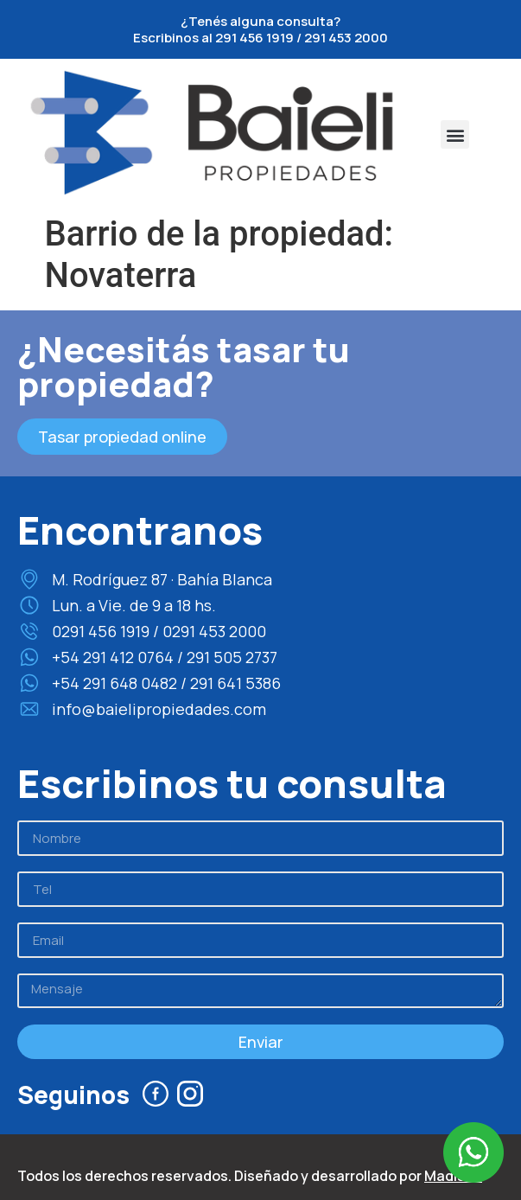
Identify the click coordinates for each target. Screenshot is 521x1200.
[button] (455, 134)
